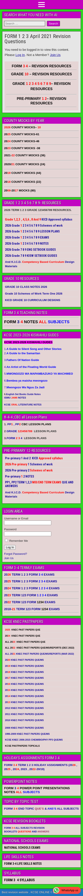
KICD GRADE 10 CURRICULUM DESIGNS (32, 300)
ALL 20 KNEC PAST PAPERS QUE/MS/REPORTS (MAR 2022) (39, 653)
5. (38, 373)
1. (32, 349)
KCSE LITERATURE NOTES (23, 404)
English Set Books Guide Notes (23, 394)
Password (10, 529)
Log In (20, 55)
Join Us (55, 55)
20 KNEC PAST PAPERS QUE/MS (24, 660)
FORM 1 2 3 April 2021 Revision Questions (38, 38)
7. (24, 387)
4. (30, 367)
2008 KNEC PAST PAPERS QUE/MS (24, 727)
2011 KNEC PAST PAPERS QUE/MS (24, 714)
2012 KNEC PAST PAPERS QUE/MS (24, 708)
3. (21, 360)
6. (25, 380)
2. (22, 353)
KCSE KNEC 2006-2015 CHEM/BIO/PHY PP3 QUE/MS (34, 739)
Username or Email (16, 518)
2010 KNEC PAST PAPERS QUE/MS (24, 720)
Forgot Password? (15, 553)
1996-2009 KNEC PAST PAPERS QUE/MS (27, 734)
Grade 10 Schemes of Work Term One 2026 (33, 293)
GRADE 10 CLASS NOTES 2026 (26, 286)
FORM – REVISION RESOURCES (41, 66)
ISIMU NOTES (15, 397)
